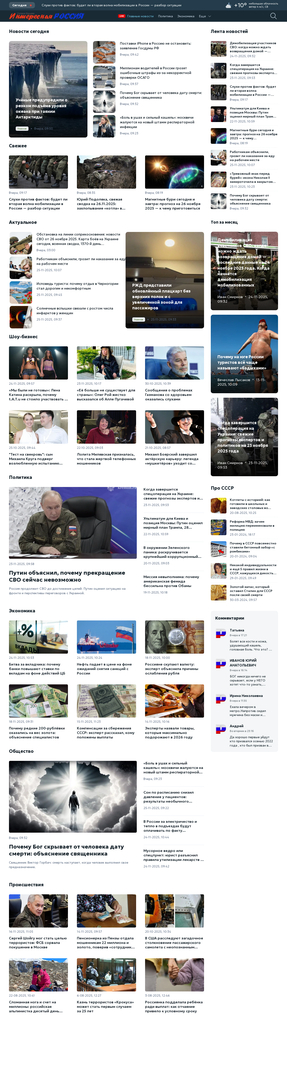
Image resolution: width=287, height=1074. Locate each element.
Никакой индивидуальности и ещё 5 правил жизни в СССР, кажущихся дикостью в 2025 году (253, 569)
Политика (165, 16)
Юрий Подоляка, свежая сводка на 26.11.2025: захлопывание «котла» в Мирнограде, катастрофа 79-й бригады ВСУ (105, 203)
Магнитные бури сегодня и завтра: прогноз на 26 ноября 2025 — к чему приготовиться (172, 203)
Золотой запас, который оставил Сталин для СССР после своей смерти (251, 591)
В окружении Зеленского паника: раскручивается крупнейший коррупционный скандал (171, 552)
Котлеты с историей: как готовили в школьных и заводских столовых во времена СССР (250, 504)
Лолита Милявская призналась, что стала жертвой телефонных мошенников (106, 458)
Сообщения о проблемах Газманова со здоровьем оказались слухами (168, 394)
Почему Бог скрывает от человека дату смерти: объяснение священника (66, 850)
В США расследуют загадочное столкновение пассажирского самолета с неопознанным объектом (174, 942)
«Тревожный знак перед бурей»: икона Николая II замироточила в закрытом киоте (251, 178)
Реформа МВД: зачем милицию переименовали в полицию (252, 526)
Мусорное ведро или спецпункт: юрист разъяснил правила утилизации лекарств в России (173, 855)
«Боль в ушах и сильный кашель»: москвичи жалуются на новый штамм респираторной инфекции (173, 767)
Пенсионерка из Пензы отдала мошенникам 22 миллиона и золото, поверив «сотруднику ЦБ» (105, 942)
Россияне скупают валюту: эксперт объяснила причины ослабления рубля (171, 668)
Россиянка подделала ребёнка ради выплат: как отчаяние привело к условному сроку (174, 1006)
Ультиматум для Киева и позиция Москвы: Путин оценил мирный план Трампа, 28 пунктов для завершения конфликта (173, 523)
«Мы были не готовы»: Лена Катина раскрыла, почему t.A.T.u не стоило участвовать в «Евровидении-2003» (38, 394)
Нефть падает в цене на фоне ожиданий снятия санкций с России (104, 668)
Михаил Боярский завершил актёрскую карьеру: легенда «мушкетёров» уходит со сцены (171, 458)
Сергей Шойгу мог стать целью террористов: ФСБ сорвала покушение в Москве (38, 942)
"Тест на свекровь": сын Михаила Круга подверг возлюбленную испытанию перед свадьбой (34, 458)
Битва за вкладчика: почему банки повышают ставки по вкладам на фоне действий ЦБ (37, 668)
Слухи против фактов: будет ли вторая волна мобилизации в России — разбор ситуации (111, 5)
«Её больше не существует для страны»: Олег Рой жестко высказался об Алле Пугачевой (106, 394)
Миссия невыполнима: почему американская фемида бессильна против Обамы (171, 581)
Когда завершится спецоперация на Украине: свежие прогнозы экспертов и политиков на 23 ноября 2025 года (172, 493)
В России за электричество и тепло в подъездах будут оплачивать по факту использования (170, 826)
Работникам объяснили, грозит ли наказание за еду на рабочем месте (252, 156)
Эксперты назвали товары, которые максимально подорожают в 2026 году (170, 732)
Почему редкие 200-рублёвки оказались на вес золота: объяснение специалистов (37, 732)
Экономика (185, 16)
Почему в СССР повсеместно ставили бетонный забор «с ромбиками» (253, 547)
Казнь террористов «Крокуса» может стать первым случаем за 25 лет (105, 1006)
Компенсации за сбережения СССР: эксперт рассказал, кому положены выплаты (106, 732)
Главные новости (140, 16)
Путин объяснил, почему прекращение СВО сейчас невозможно (67, 576)
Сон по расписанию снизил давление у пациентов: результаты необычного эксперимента (169, 796)
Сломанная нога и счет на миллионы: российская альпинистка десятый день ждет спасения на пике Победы (38, 1006)
